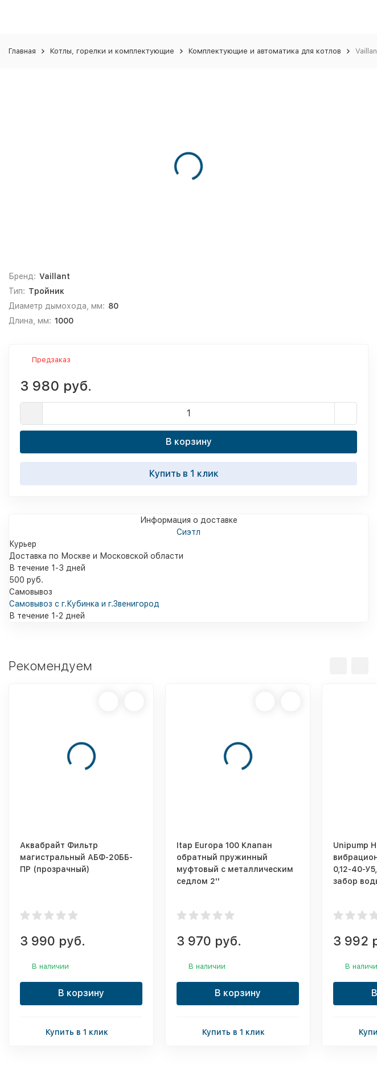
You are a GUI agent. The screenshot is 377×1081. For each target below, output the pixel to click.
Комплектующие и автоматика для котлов (264, 51)
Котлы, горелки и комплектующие (112, 51)
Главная (22, 51)
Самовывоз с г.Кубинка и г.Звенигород (84, 603)
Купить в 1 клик (188, 473)
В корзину (189, 441)
